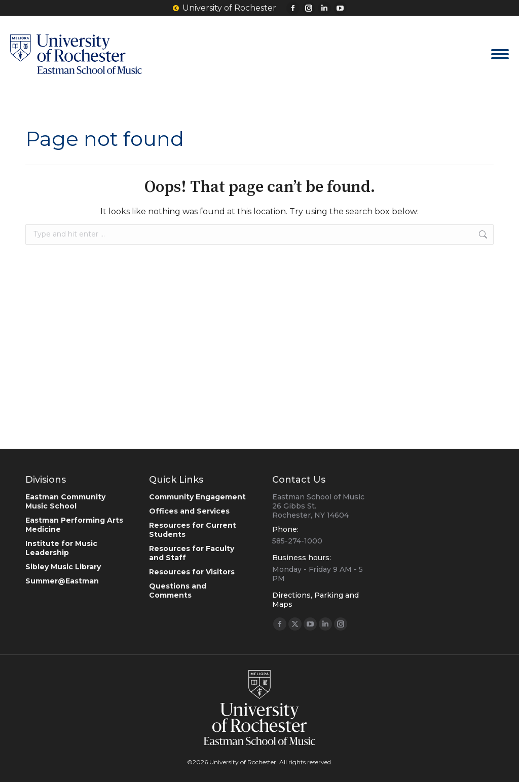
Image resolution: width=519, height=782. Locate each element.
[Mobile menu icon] (500, 54)
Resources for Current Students (192, 530)
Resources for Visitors (192, 571)
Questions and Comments (177, 590)
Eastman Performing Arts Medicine (74, 525)
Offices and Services (189, 511)
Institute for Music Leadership (61, 548)
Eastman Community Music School (65, 501)
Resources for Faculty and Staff (191, 553)
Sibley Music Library (63, 566)
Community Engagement (197, 496)
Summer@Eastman (62, 580)
